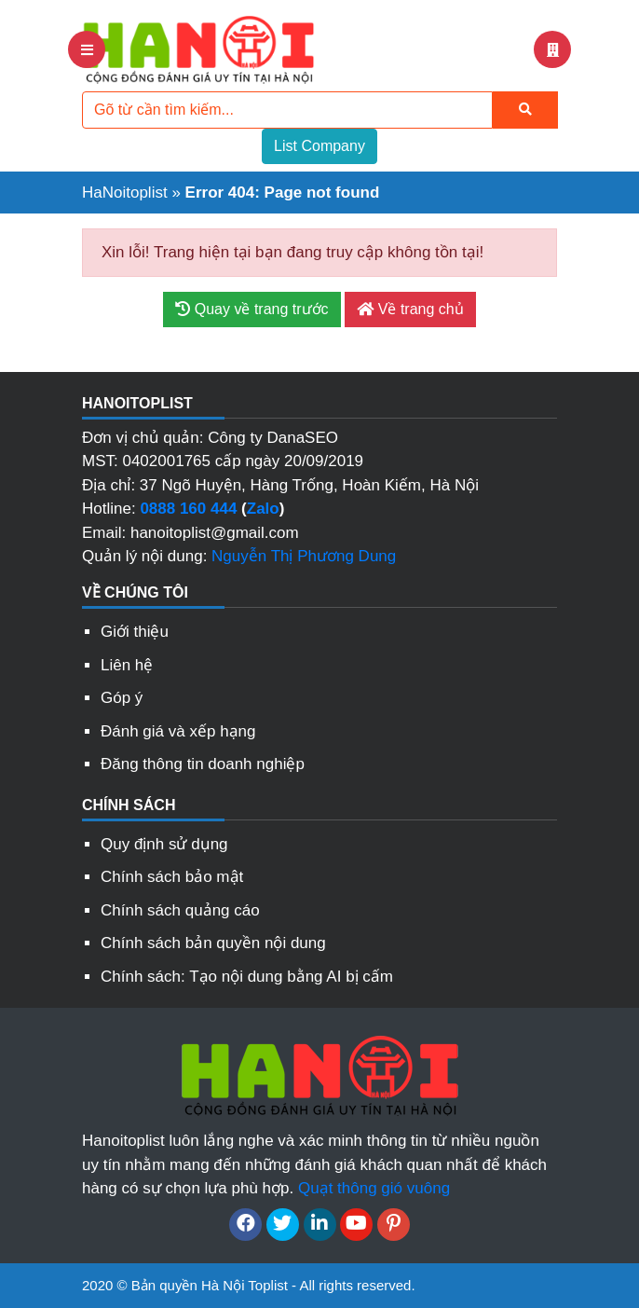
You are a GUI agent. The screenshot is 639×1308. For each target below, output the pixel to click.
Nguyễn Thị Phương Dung (303, 556)
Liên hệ (127, 665)
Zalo (263, 508)
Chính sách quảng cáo (180, 910)
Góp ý (122, 698)
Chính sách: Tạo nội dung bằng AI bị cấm (247, 976)
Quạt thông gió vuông (374, 1188)
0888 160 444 (188, 508)
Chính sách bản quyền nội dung (213, 943)
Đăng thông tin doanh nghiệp (203, 764)
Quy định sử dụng (164, 844)
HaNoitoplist (125, 192)
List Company (319, 146)
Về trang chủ (410, 309)
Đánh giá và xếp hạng (178, 731)
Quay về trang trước (251, 309)
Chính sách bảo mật (172, 877)
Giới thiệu (135, 631)
